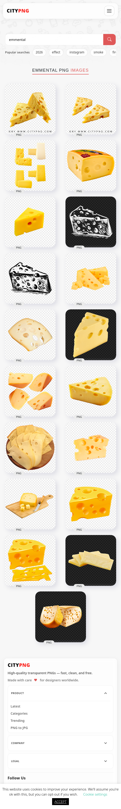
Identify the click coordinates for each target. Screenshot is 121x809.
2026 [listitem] (39, 52)
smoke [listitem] (98, 52)
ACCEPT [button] (60, 801)
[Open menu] (109, 11)
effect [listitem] (56, 52)
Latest (15, 706)
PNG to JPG (19, 728)
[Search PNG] (54, 39)
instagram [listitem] (76, 52)
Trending (18, 721)
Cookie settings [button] (95, 794)
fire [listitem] (114, 52)
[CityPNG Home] (18, 11)
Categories (19, 713)
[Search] (109, 39)
